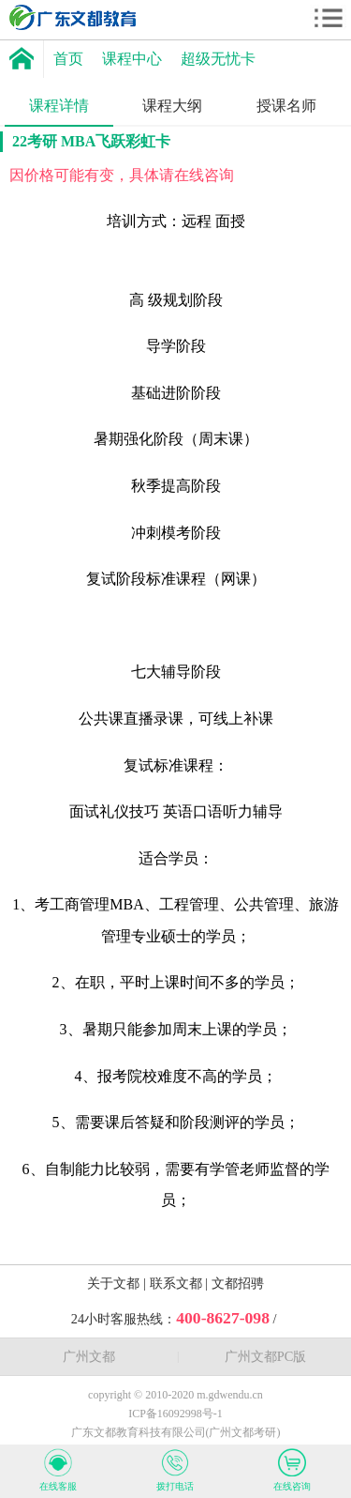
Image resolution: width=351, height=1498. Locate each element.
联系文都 (178, 1283)
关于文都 (115, 1283)
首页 (68, 59)
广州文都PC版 (266, 1356)
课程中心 (132, 59)
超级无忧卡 (218, 59)
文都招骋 (238, 1283)
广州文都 (89, 1356)
